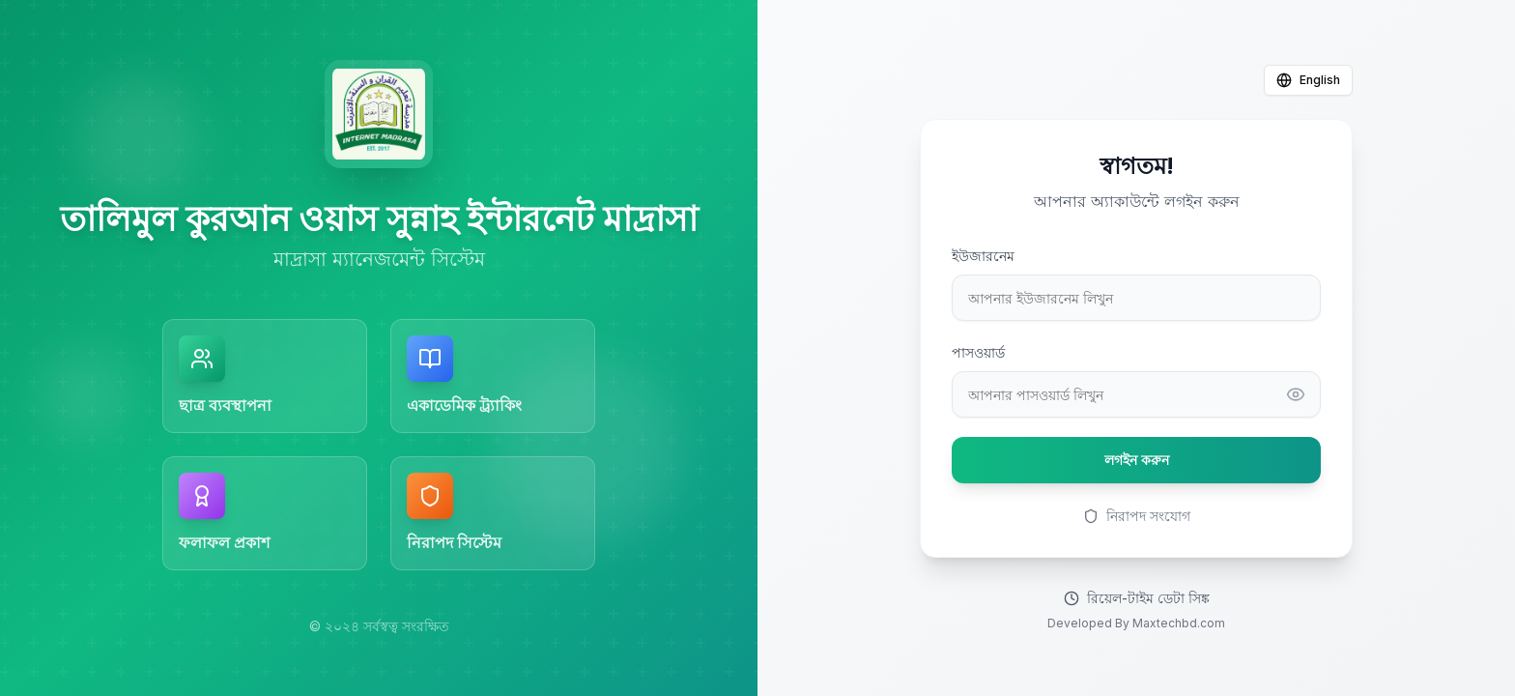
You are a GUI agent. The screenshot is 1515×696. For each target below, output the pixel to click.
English (1308, 80)
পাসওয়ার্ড (978, 352)
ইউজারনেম (983, 255)
